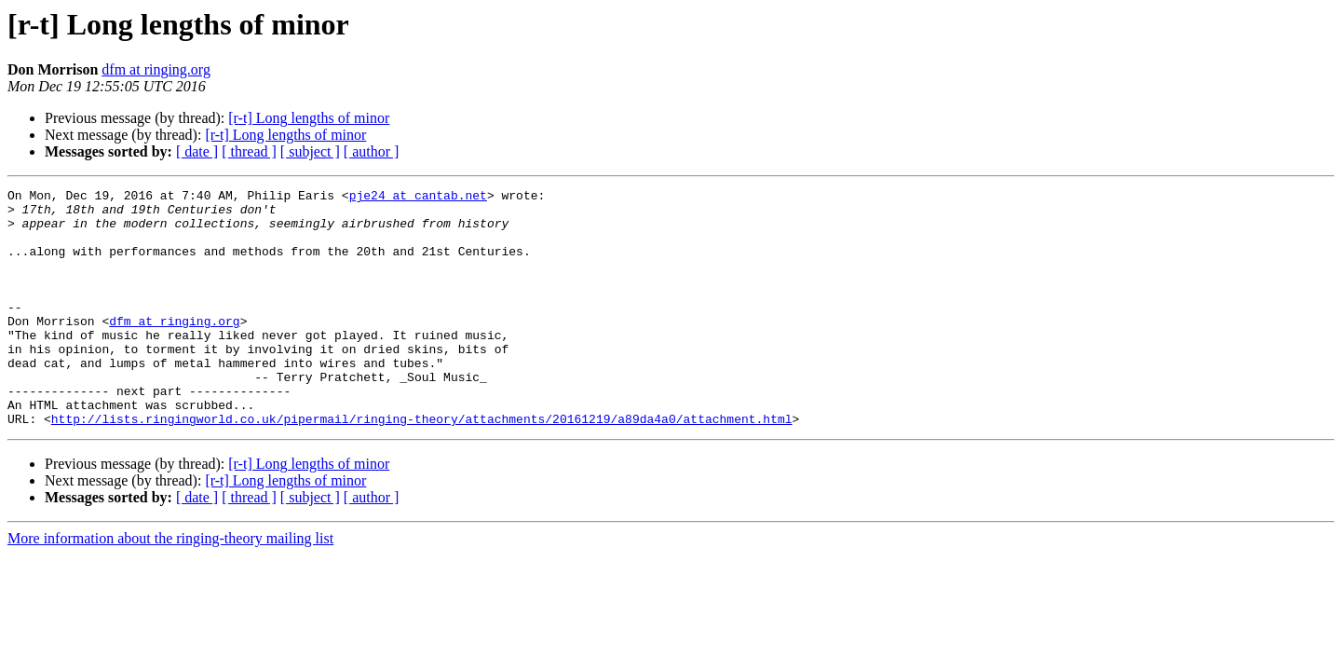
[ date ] (197, 151)
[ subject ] (310, 151)
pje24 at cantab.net (418, 197)
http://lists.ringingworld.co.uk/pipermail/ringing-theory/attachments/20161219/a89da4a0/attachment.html (422, 466)
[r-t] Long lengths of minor (308, 118)
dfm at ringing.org (156, 69)
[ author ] (372, 151)
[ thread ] (249, 151)
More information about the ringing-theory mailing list (170, 586)
